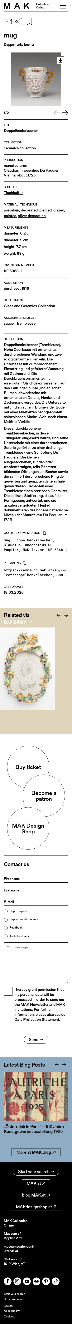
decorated (29, 210)
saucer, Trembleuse (20, 323)
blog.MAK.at (36, 1195)
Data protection (13, 1299)
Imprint (8, 1305)
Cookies (9, 1316)
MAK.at (36, 1183)
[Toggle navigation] (63, 6)
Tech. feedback (19, 936)
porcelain (11, 210)
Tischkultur (13, 192)
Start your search (36, 1172)
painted (10, 215)
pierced (45, 210)
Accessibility (12, 1311)
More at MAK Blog (36, 1152)
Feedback (16, 927)
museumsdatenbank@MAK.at (19, 1248)
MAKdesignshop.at (36, 1207)
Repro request (18, 911)
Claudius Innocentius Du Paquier (31, 170)
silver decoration (32, 215)
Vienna (10, 175)
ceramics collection (20, 148)
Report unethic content (24, 919)
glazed (58, 210)
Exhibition (15, 622)
